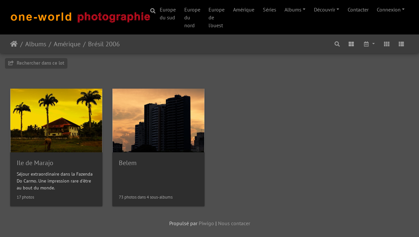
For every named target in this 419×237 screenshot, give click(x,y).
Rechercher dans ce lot (36, 63)
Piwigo (206, 223)
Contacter (358, 9)
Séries (269, 9)
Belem (128, 163)
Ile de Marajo (35, 163)
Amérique (243, 9)
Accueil (14, 44)
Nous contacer (234, 223)
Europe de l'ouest (217, 17)
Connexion (389, 9)
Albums (292, 9)
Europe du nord (192, 17)
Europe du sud (168, 13)
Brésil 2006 (104, 44)
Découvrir (324, 9)
